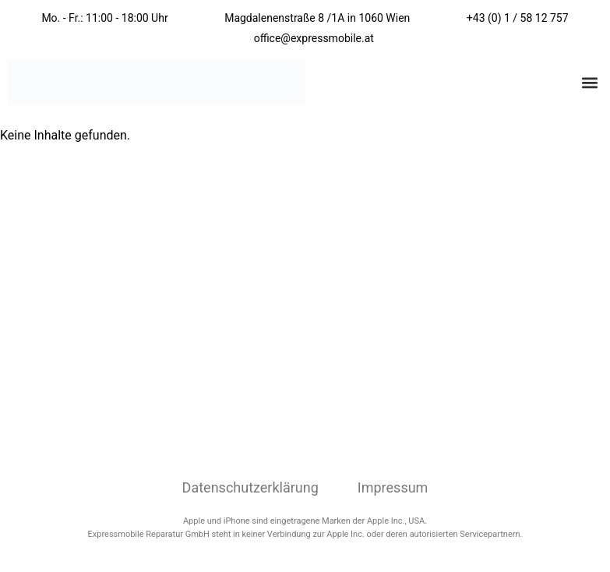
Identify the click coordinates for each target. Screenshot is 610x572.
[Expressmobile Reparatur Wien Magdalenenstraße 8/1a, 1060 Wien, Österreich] (305, 314)
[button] (589, 83)
